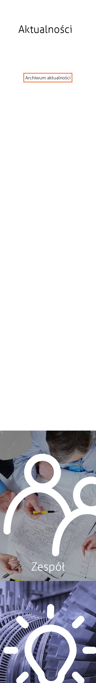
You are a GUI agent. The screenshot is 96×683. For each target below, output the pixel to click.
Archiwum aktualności (47, 78)
